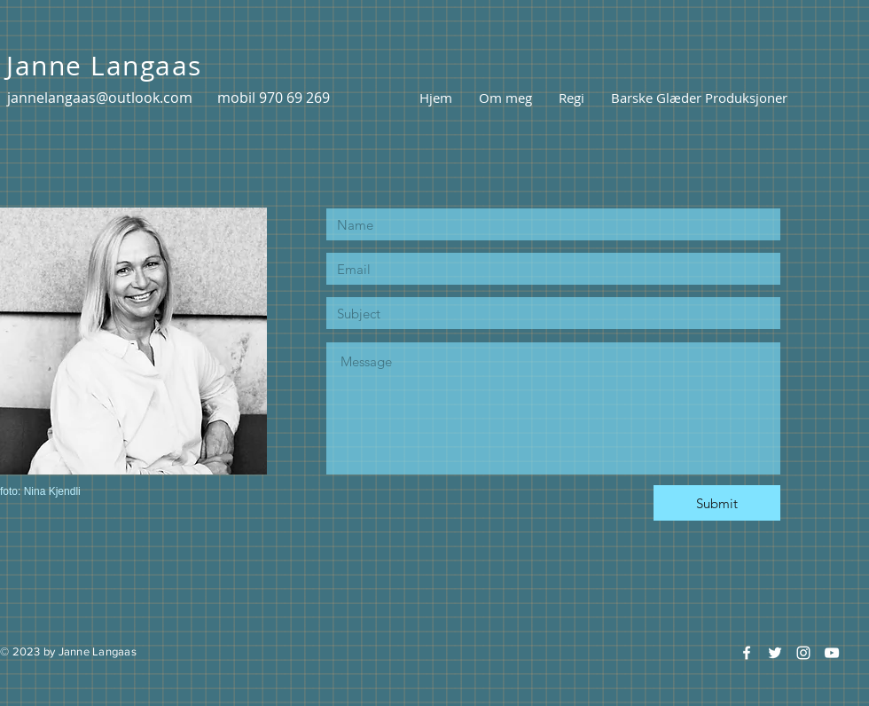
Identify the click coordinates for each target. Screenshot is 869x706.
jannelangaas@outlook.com (99, 97)
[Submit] (717, 503)
